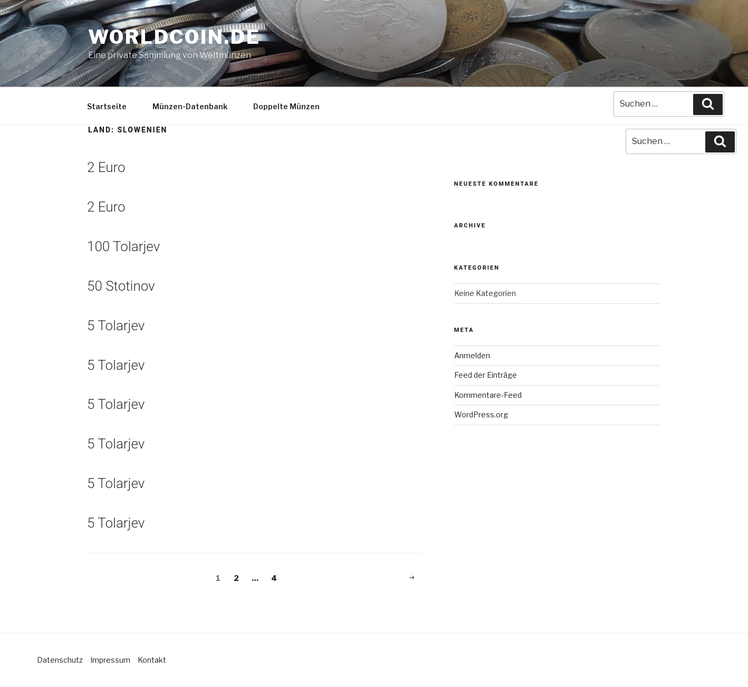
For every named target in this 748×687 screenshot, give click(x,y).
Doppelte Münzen (286, 106)
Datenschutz (60, 659)
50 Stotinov (121, 286)
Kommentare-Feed (488, 394)
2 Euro (106, 167)
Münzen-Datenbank (189, 106)
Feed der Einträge (485, 374)
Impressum (110, 659)
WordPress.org (481, 414)
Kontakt (152, 659)
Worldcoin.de (174, 37)
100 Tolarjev (123, 246)
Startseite (107, 106)
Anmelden (472, 355)
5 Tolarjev (116, 325)
